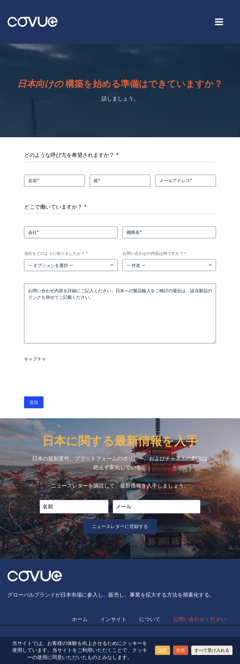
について (150, 619)
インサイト (113, 619)
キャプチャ (35, 359)
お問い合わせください (199, 619)
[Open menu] (222, 21)
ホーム (80, 619)
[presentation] (71, 377)
